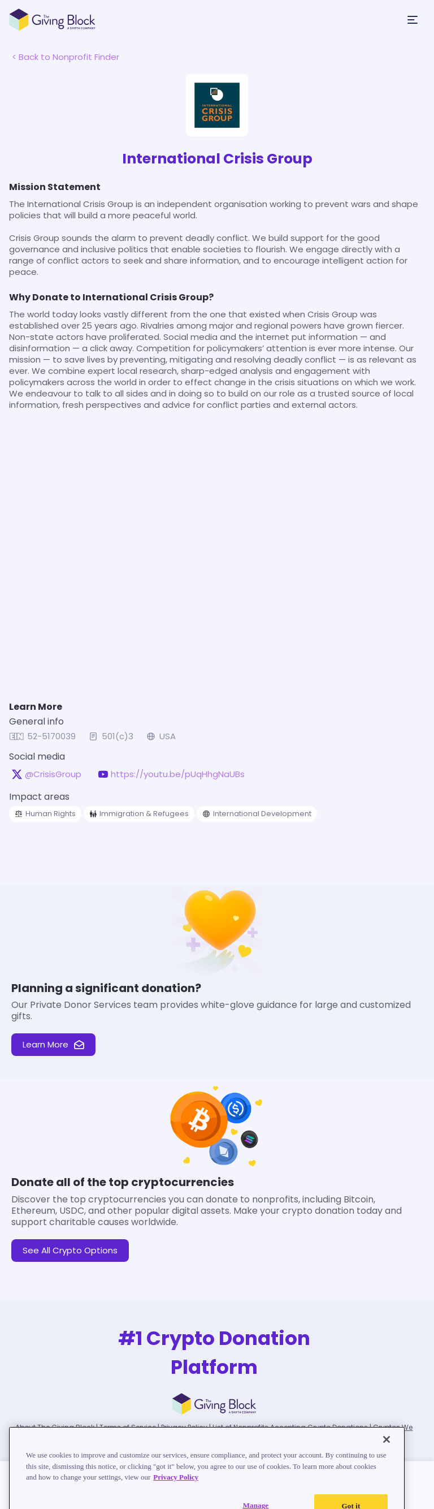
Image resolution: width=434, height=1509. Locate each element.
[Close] (386, 1450)
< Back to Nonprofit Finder (65, 57)
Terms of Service (127, 1427)
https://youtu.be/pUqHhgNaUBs (178, 774)
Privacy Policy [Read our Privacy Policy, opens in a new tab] (175, 1488)
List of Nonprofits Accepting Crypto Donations (290, 1427)
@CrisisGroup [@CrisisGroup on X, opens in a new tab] (53, 774)
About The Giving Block (54, 1427)
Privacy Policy (184, 1427)
